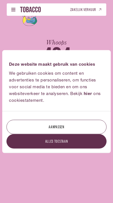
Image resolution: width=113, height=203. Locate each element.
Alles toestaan (56, 140)
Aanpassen (56, 126)
